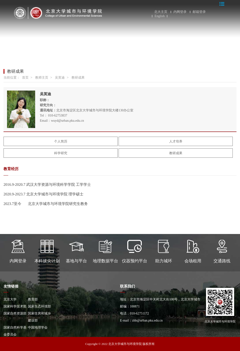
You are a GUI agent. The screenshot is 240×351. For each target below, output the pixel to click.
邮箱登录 (199, 12)
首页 (25, 77)
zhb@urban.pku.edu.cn (147, 320)
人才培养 (175, 141)
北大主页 (160, 12)
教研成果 (78, 77)
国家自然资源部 (15, 313)
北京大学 (10, 299)
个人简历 (60, 141)
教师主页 (41, 77)
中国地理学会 (38, 327)
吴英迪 (60, 77)
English (160, 16)
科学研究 (60, 153)
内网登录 (180, 12)
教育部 (33, 299)
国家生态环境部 (39, 306)
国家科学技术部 (15, 306)
